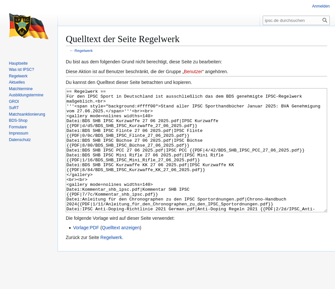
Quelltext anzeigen (121, 252)
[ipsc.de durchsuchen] (296, 20)
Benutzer (193, 71)
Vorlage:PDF (86, 252)
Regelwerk (84, 50)
